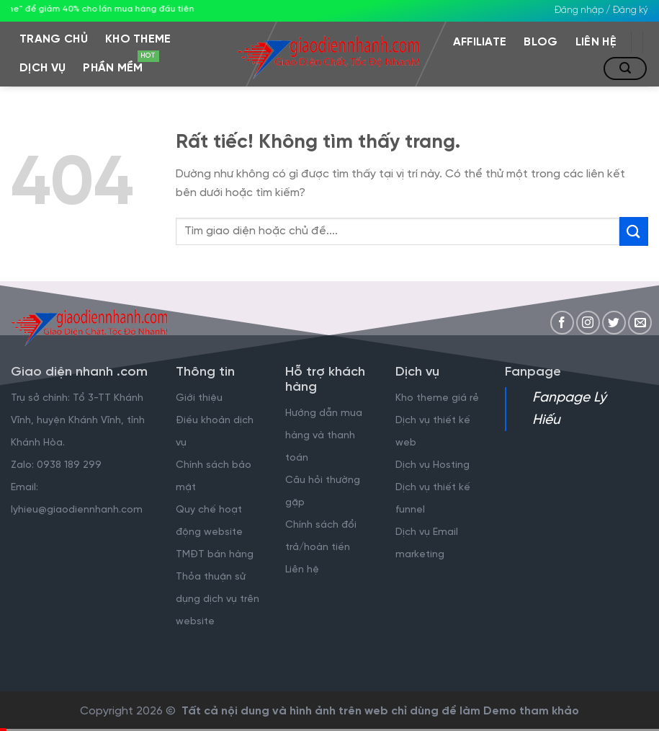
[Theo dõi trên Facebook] (562, 323)
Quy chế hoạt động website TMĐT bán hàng (215, 532)
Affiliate (480, 42)
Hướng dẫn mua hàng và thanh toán (323, 436)
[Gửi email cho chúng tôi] (640, 323)
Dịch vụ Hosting (432, 465)
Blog (540, 42)
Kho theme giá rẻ (437, 398)
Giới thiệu (199, 398)
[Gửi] (633, 231)
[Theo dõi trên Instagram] (588, 323)
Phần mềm (117, 64)
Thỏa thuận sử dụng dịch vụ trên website (217, 599)
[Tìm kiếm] (625, 68)
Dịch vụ (42, 68)
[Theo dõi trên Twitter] (614, 323)
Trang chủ (53, 39)
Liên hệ (596, 42)
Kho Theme (138, 39)
